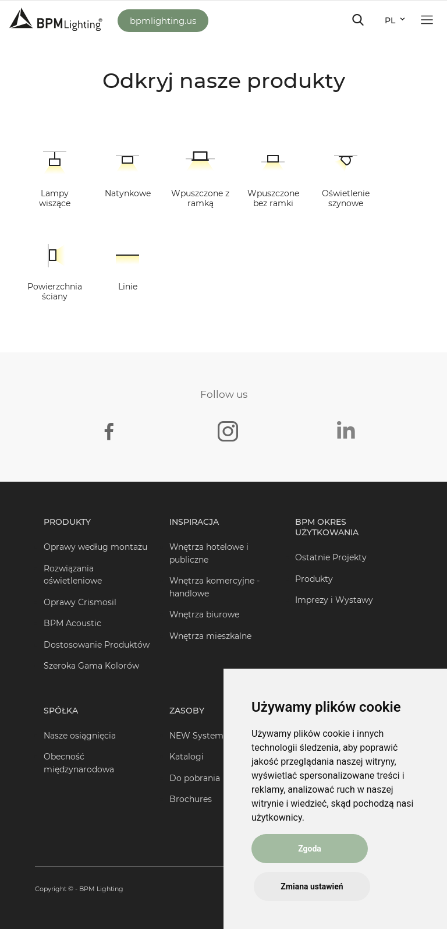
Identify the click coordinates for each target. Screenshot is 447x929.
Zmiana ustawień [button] (312, 886)
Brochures (190, 799)
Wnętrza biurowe (204, 614)
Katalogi (186, 756)
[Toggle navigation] (357, 19)
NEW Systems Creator (215, 735)
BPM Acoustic (72, 623)
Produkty (67, 522)
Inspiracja (194, 522)
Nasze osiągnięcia (80, 735)
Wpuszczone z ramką (200, 198)
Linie (127, 286)
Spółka (61, 710)
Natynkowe (128, 193)
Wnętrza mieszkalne (210, 636)
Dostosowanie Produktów (97, 645)
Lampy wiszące (54, 198)
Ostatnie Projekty (331, 557)
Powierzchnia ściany (54, 291)
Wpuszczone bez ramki (273, 198)
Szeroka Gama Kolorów (91, 665)
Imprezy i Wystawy (334, 600)
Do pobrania (194, 778)
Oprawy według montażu (95, 547)
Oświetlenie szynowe (346, 198)
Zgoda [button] (309, 848)
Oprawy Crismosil (80, 602)
